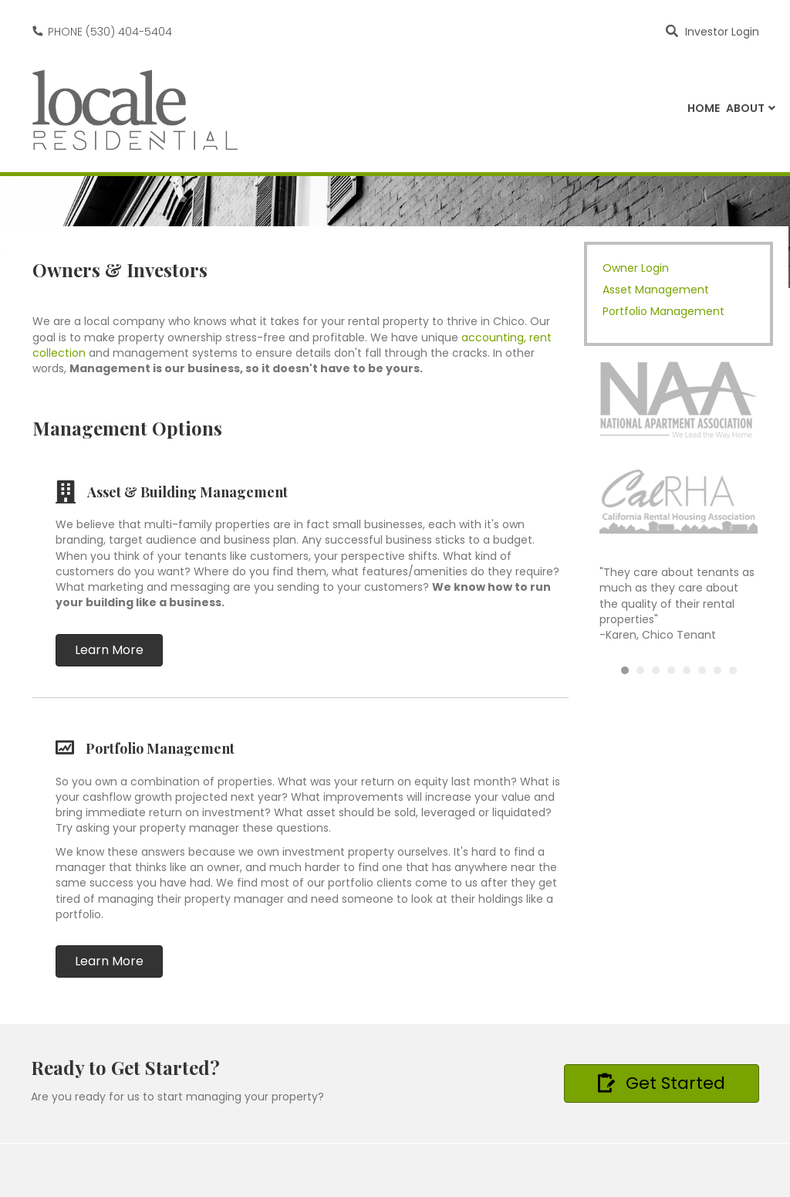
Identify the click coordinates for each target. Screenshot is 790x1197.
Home (703, 108)
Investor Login (722, 31)
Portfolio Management (663, 311)
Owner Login (636, 268)
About (745, 108)
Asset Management (656, 289)
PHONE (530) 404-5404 (110, 31)
